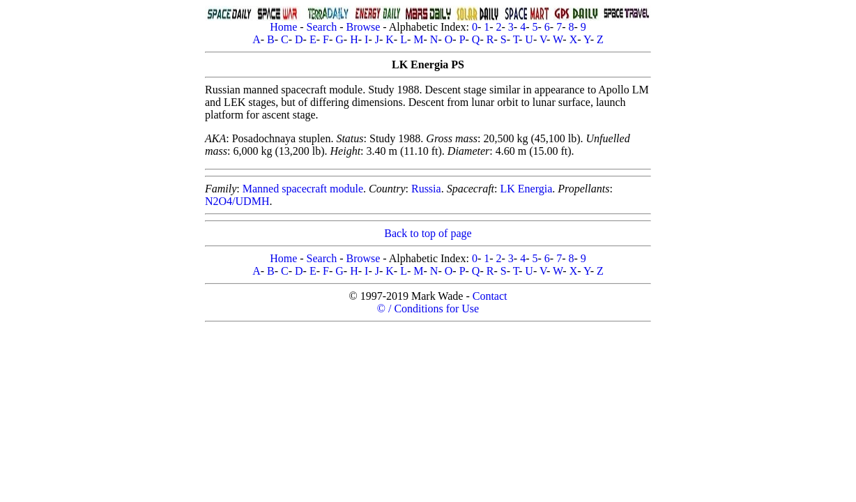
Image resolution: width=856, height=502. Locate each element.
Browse (363, 27)
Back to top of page (427, 233)
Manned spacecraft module (303, 189)
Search (322, 27)
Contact (490, 296)
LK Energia (526, 189)
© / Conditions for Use (428, 308)
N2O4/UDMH (237, 201)
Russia (426, 189)
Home (283, 27)
